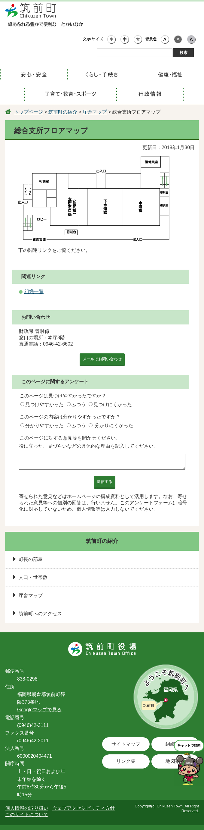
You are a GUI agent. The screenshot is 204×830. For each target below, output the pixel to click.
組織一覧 (34, 291)
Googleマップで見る (39, 709)
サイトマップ (125, 744)
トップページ (28, 111)
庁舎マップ (95, 111)
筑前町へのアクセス (40, 613)
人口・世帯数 (33, 577)
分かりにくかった (114, 425)
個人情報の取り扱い (26, 808)
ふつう (79, 404)
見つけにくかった (112, 404)
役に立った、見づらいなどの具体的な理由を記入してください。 (88, 446)
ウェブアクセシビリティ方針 (83, 808)
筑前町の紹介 (62, 111)
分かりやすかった (44, 425)
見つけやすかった (44, 404)
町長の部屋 (31, 559)
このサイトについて (26, 814)
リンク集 (125, 761)
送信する (104, 481)
